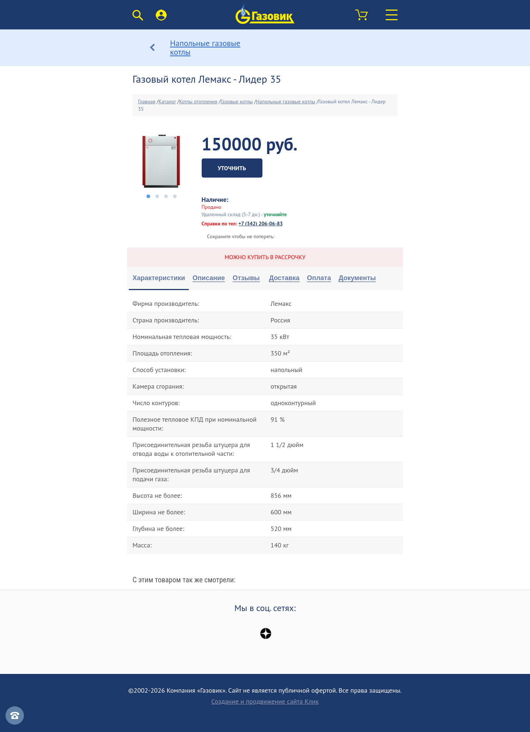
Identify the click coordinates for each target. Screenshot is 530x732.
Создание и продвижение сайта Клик (265, 701)
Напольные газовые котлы (285, 101)
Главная (146, 101)
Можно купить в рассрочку (265, 257)
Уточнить (232, 168)
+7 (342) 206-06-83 (261, 223)
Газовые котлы (236, 101)
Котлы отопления (198, 101)
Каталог (167, 101)
